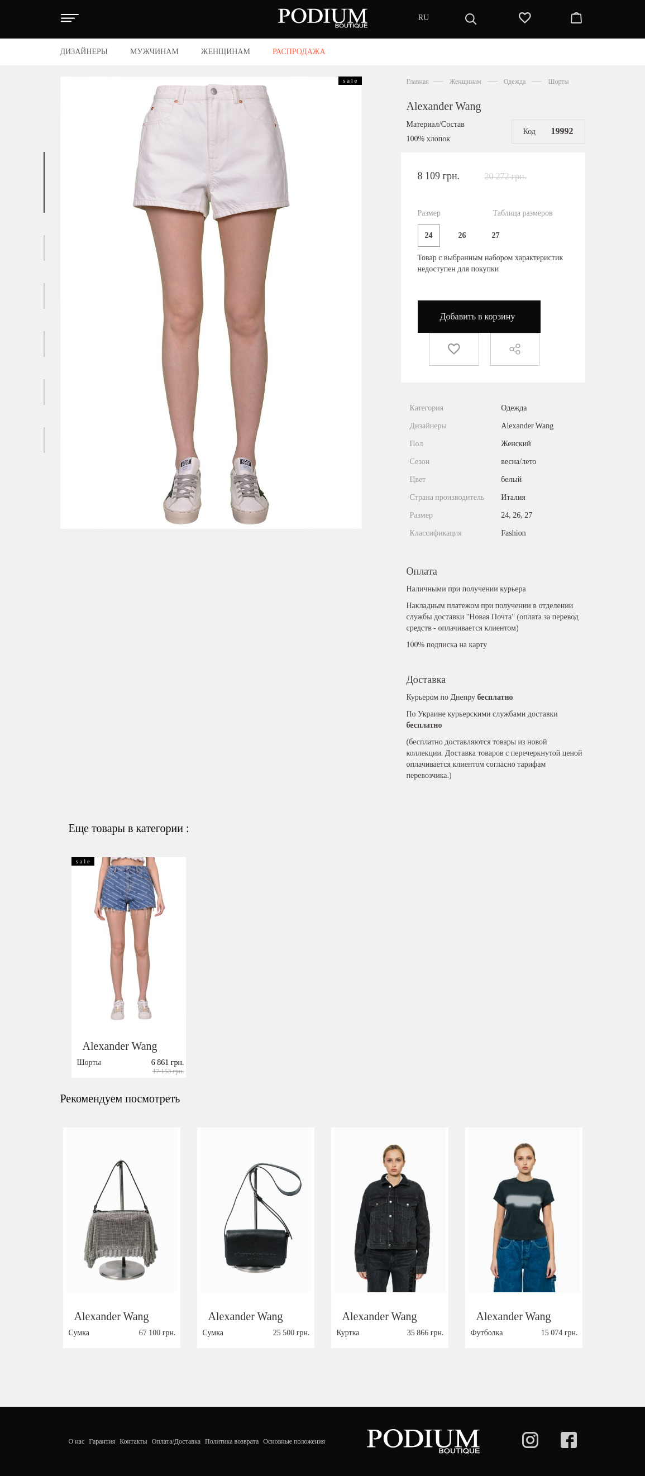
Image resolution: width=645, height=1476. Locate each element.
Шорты (558, 81)
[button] (44, 182)
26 (462, 235)
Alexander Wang (444, 106)
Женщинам (465, 81)
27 (496, 235)
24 (429, 235)
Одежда (515, 81)
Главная (418, 81)
